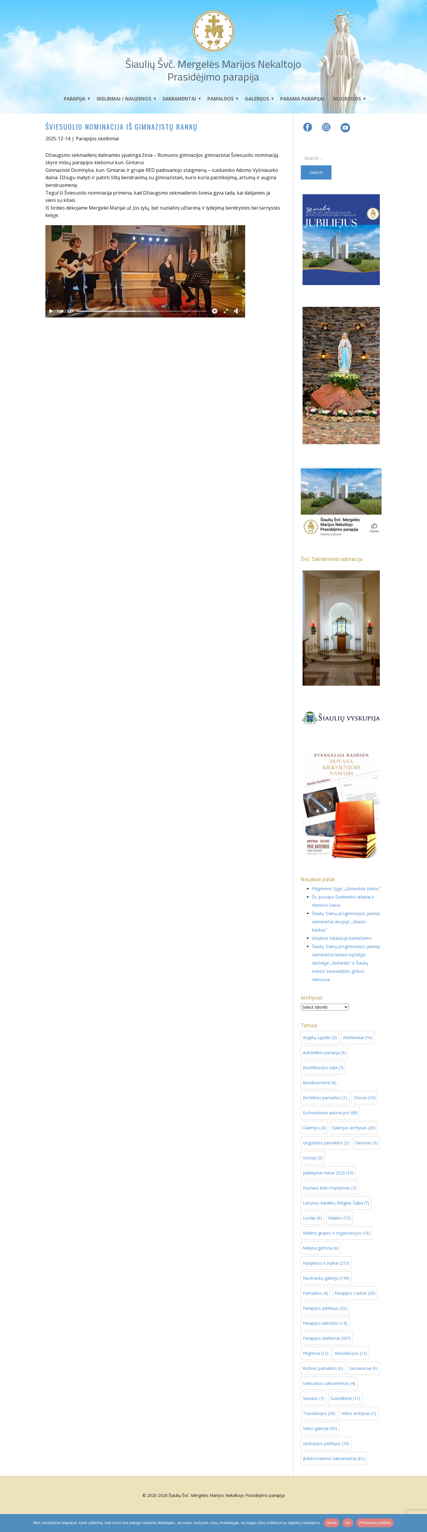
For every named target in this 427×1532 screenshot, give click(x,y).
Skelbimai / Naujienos (123, 99)
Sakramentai (179, 99)
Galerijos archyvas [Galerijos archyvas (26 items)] (353, 1128)
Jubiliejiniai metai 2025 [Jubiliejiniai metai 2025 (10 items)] (328, 1173)
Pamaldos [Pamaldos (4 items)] (315, 1293)
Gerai (331, 1523)
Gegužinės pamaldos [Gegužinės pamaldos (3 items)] (326, 1143)
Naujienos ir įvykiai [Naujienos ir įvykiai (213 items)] (326, 1263)
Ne (347, 1523)
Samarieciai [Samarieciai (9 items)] (363, 1368)
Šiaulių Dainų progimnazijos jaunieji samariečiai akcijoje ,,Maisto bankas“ (346, 922)
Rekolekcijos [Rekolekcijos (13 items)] (351, 1353)
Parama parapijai (302, 99)
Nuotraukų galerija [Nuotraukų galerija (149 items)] (326, 1278)
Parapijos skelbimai (97, 138)
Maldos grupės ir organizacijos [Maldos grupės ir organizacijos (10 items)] (336, 1233)
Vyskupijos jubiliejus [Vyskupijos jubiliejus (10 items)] (326, 1443)
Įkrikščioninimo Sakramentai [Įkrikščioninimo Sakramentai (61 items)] (334, 1458)
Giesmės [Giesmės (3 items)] (366, 1143)
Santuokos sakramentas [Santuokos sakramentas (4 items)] (329, 1383)
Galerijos (257, 99)
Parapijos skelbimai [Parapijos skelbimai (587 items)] (327, 1338)
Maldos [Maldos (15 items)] (339, 1218)
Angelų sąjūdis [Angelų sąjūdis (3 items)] (320, 1037)
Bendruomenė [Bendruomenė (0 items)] (319, 1082)
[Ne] (420, 1523)
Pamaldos (220, 99)
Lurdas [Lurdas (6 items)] (312, 1218)
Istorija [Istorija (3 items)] (312, 1158)
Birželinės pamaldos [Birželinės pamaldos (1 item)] (325, 1097)
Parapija (74, 99)
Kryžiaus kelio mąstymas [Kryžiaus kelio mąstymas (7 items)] (329, 1188)
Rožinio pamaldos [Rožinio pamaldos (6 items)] (323, 1368)
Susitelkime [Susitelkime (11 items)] (345, 1398)
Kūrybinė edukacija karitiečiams (342, 938)
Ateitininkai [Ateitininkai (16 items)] (357, 1037)
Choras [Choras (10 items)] (365, 1097)
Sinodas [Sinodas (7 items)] (313, 1398)
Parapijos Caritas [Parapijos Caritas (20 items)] (354, 1293)
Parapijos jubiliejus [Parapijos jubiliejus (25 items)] (325, 1308)
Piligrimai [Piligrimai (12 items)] (316, 1353)
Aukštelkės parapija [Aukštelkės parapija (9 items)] (324, 1052)
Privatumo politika (375, 1523)
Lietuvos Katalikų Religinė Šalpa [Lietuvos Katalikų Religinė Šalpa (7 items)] (336, 1203)
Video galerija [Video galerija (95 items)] (320, 1428)
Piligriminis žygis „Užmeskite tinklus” (346, 888)
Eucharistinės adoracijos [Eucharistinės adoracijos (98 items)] (330, 1112)
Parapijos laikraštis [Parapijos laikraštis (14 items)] (325, 1323)
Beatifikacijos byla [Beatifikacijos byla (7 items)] (323, 1067)
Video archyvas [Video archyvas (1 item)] (358, 1413)
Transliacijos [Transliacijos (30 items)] (319, 1413)
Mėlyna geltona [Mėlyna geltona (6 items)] (321, 1248)
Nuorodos (347, 99)
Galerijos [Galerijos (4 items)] (314, 1128)
